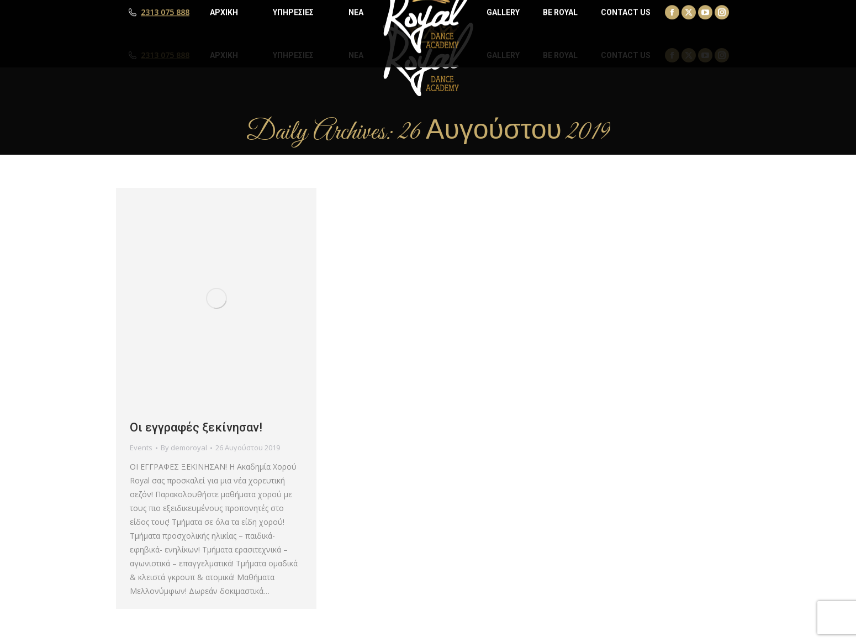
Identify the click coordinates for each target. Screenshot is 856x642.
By (184, 447)
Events (141, 447)
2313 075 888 (165, 55)
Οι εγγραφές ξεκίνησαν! (196, 427)
